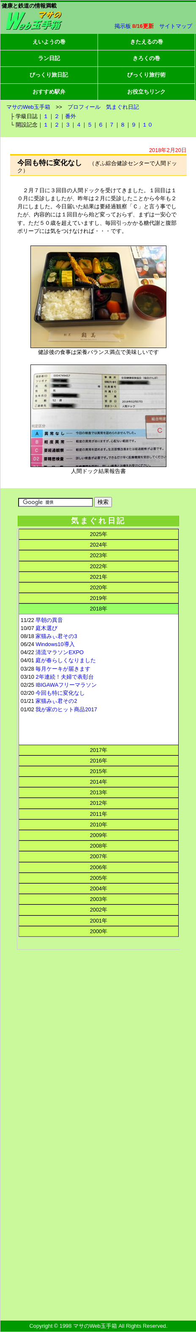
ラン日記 (49, 58)
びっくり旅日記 (49, 75)
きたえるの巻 (146, 42)
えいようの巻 (49, 42)
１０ (147, 125)
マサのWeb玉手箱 (28, 107)
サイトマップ (175, 26)
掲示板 (122, 26)
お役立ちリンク (146, 91)
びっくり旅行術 (146, 75)
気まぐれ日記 (122, 107)
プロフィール (84, 107)
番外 (70, 116)
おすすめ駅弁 (49, 91)
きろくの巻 (146, 58)
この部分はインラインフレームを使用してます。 (98, 782)
